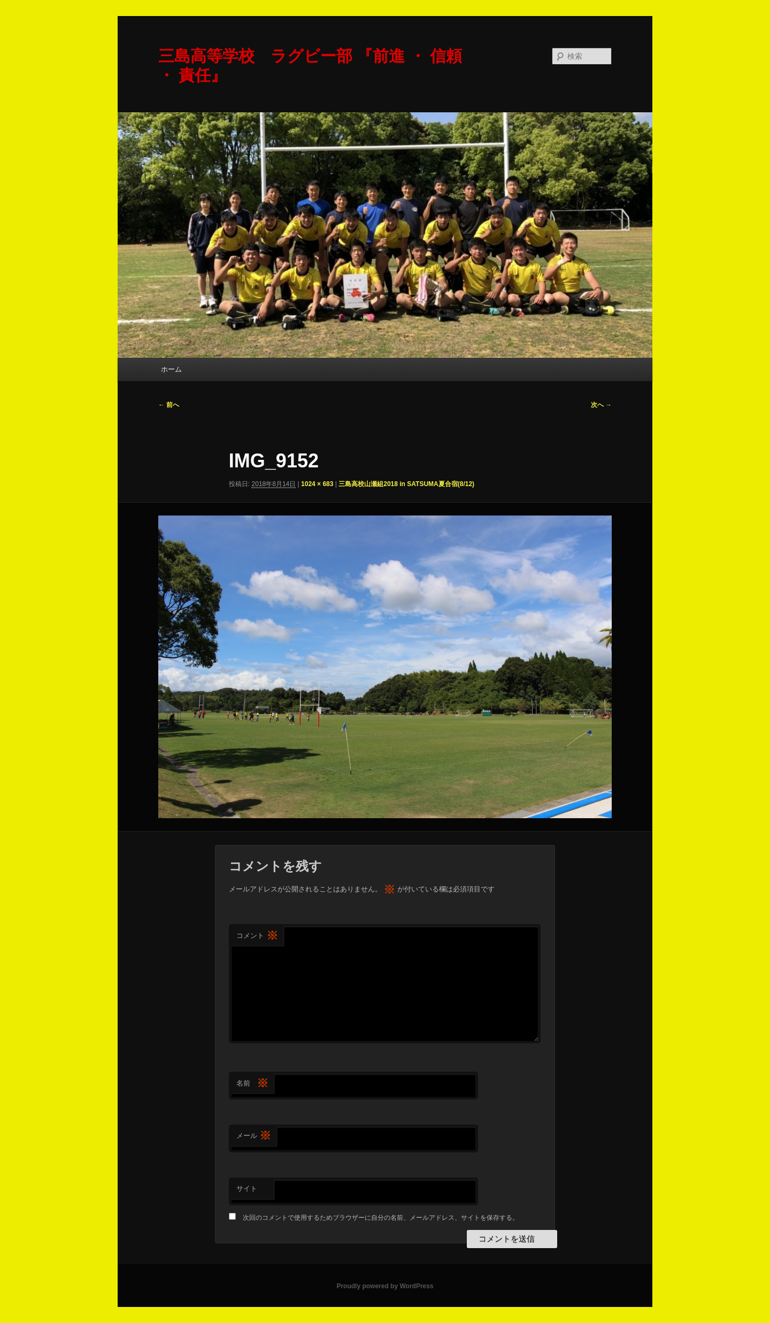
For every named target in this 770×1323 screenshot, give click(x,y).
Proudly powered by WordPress (384, 1286)
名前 (252, 1083)
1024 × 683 (317, 484)
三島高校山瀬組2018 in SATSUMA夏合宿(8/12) (406, 484)
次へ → (601, 405)
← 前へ (168, 405)
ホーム (171, 369)
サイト (246, 1188)
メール (253, 1136)
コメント (257, 936)
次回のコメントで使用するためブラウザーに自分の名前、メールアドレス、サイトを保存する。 (381, 1217)
